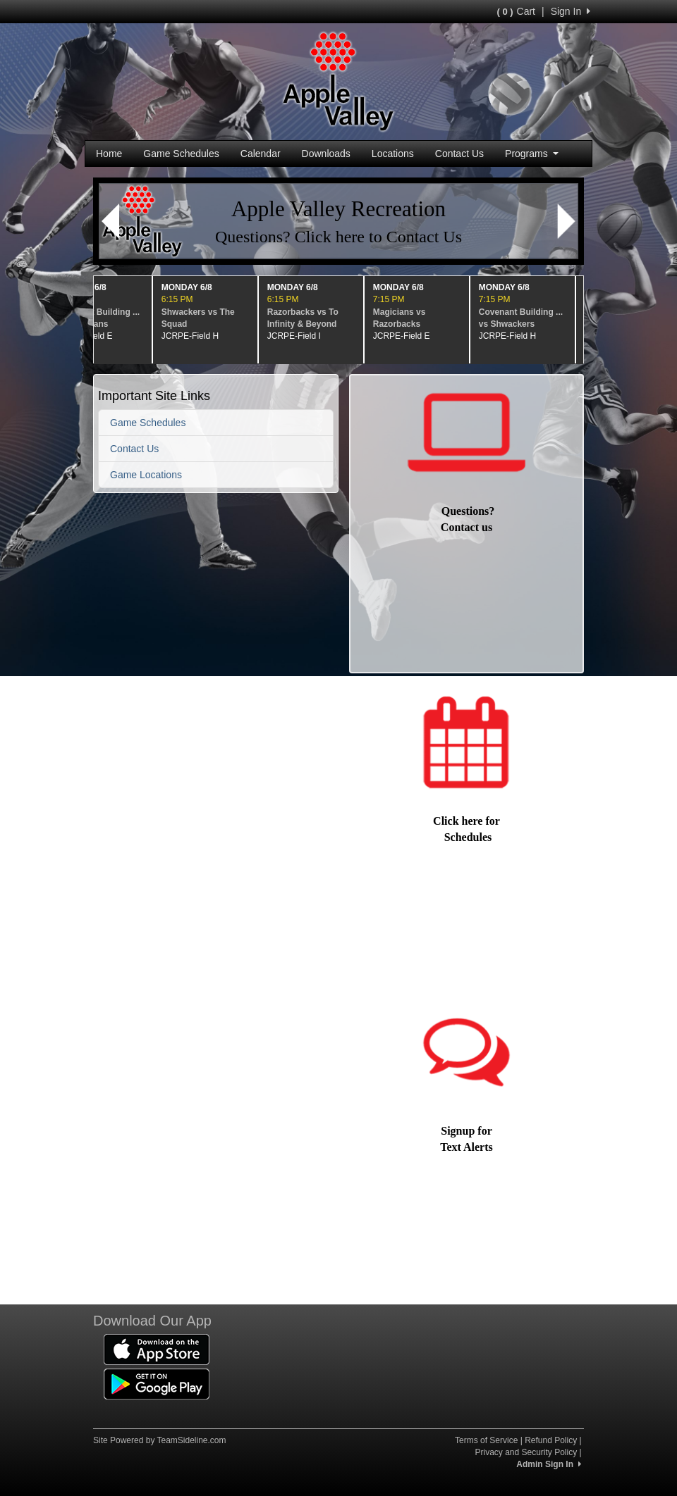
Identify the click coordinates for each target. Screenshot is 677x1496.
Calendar (260, 153)
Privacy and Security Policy (526, 1452)
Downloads (326, 153)
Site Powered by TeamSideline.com (159, 1440)
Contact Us (459, 153)
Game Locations (146, 474)
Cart (516, 11)
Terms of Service (486, 1440)
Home (109, 153)
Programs (532, 153)
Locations (393, 153)
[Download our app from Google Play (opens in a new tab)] (156, 1383)
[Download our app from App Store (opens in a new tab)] (156, 1348)
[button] (110, 221)
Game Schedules (181, 153)
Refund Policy (551, 1440)
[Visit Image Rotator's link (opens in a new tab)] (338, 221)
